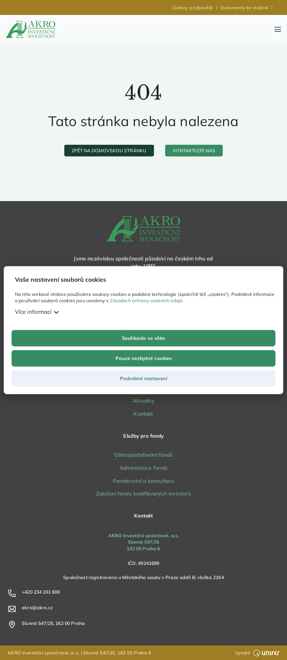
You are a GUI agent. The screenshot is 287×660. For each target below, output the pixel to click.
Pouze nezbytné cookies (143, 358)
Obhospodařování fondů (143, 454)
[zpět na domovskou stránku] (109, 150)
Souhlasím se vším (143, 338)
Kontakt (143, 413)
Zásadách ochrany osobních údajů (146, 301)
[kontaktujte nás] (194, 150)
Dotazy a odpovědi (193, 7)
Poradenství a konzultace (144, 481)
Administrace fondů (143, 467)
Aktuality (143, 400)
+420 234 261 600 (41, 592)
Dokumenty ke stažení (244, 7)
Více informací (33, 311)
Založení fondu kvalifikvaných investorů (143, 493)
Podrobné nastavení (143, 378)
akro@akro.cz (37, 607)
